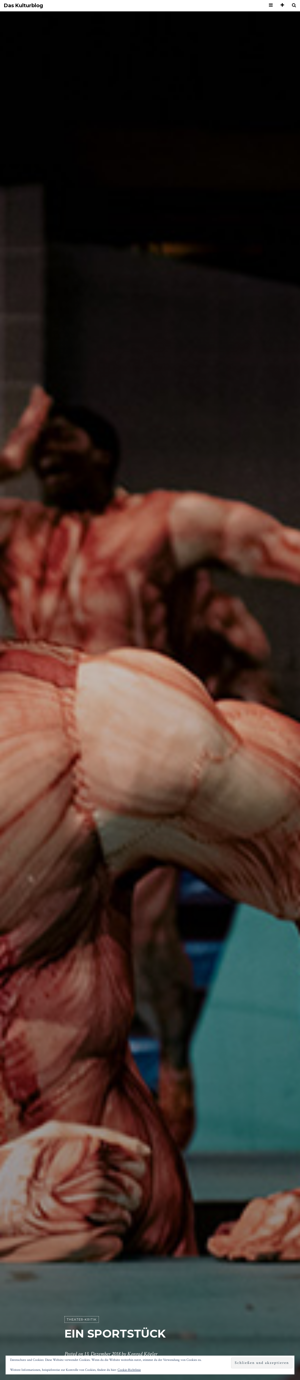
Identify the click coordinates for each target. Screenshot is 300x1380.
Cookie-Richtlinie (129, 1370)
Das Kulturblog (23, 6)
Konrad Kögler (142, 1354)
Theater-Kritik (82, 1319)
